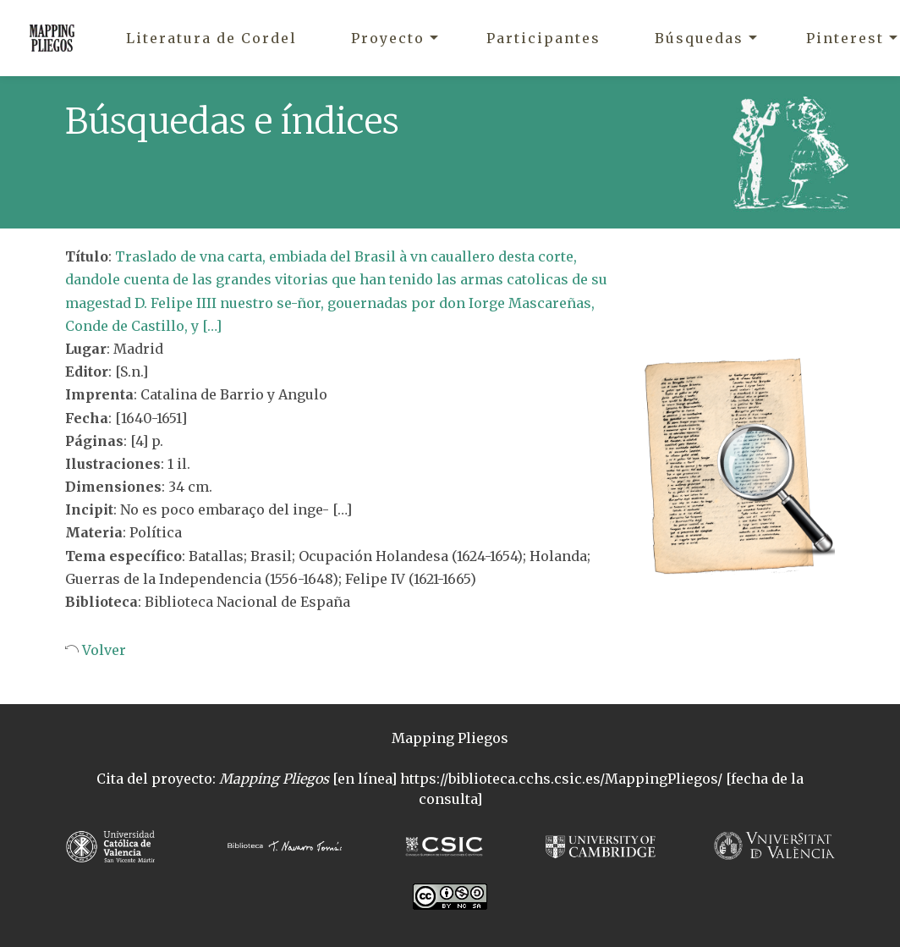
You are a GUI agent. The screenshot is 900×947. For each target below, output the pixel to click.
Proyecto (388, 38)
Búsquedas (699, 38)
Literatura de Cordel (211, 38)
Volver (102, 649)
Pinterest (845, 38)
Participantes (543, 38)
